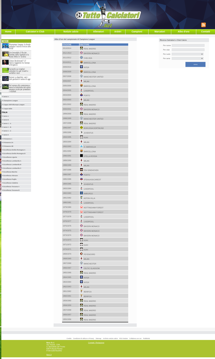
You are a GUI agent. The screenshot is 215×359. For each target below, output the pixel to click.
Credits (69, 338)
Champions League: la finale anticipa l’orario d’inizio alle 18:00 (20, 46)
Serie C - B (7, 127)
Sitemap (98, 338)
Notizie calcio (70, 31)
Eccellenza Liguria (10, 157)
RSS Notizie (123, 338)
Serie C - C (7, 131)
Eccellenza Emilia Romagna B (14, 153)
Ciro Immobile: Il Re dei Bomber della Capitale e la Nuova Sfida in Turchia (19, 55)
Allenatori (98, 31)
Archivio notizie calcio (110, 338)
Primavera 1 (7, 139)
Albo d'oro (183, 31)
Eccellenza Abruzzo (10, 175)
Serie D (6, 135)
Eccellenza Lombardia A (12, 161)
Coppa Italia (7, 108)
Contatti (205, 31)
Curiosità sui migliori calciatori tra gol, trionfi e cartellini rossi (18, 71)
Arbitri (117, 31)
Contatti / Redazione (96, 343)
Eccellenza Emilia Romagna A (14, 150)
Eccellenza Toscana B (11, 190)
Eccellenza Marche (10, 172)
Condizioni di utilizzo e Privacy (83, 338)
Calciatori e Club (35, 31)
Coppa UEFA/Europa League (13, 104)
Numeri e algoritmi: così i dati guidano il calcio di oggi (19, 78)
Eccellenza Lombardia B (12, 164)
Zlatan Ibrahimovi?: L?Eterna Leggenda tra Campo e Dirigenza (19, 63)
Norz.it (49, 355)
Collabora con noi (135, 338)
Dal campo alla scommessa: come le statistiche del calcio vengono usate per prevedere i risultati (19, 88)
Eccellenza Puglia (9, 179)
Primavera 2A (8, 142)
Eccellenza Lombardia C (12, 168)
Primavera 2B (8, 146)
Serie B (6, 120)
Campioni (137, 31)
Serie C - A (7, 123)
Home (8, 31)
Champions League (10, 100)
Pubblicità (146, 338)
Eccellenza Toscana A (11, 186)
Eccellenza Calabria (10, 183)
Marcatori (159, 31)
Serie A (6, 96)
